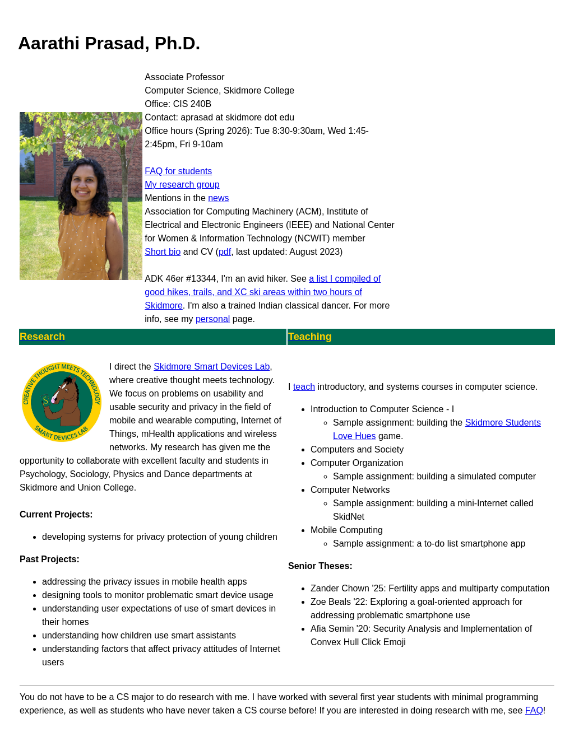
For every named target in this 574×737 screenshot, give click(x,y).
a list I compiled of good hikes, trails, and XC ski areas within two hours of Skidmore (263, 292)
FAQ (534, 710)
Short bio (162, 251)
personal (213, 319)
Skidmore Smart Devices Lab (212, 366)
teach (304, 386)
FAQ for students (178, 171)
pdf (225, 251)
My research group (182, 184)
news (218, 198)
